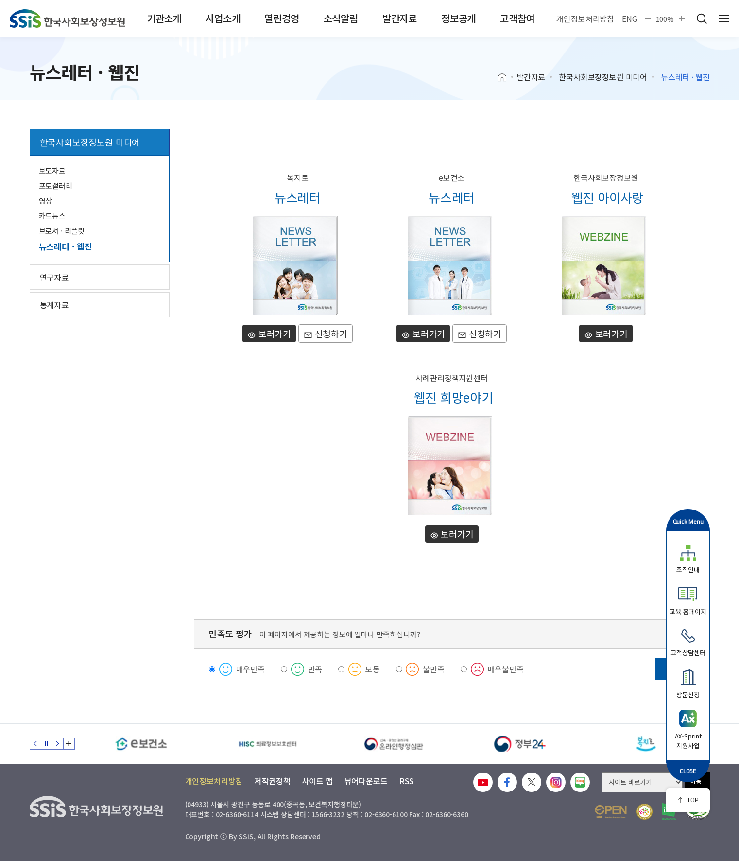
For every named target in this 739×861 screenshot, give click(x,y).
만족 (315, 669)
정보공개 (458, 18)
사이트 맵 (317, 781)
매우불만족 (506, 669)
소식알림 (341, 18)
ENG (629, 18)
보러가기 (269, 333)
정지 (46, 744)
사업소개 (223, 18)
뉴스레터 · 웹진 (65, 246)
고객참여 (517, 18)
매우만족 (250, 669)
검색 (701, 18)
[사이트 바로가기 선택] (642, 782)
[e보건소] (141, 744)
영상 (45, 200)
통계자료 (54, 305)
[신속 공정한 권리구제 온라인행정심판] (394, 744)
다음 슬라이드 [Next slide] (58, 744)
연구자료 (54, 277)
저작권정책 (272, 781)
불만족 (434, 669)
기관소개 (164, 18)
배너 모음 (69, 744)
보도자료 (52, 170)
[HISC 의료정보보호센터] (268, 744)
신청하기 (325, 333)
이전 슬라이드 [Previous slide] (35, 744)
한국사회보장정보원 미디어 (603, 77)
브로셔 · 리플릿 (62, 231)
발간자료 (399, 18)
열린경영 (281, 18)
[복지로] (647, 744)
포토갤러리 (55, 185)
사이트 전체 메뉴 (724, 18)
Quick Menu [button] (688, 521)
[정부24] (520, 744)
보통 (372, 669)
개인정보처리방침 (585, 18)
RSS (406, 781)
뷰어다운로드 (366, 781)
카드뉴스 (52, 216)
